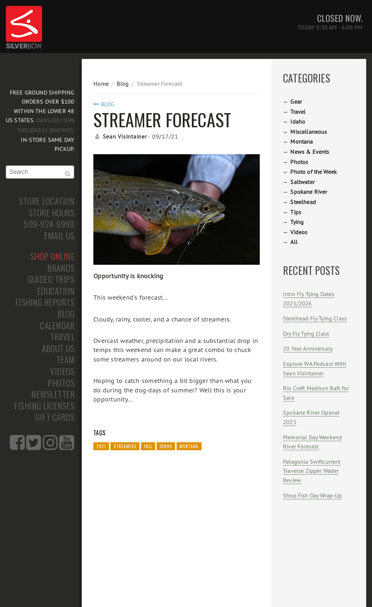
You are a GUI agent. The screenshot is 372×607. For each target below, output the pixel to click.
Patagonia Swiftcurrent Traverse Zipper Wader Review (312, 471)
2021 (101, 446)
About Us (58, 348)
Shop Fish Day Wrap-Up (312, 495)
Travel (62, 337)
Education (56, 291)
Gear (296, 101)
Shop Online (53, 256)
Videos (62, 371)
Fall (148, 446)
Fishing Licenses (44, 406)
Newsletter (52, 394)
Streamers (125, 446)
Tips (295, 212)
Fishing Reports (45, 302)
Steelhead (303, 201)
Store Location (46, 201)
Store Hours (52, 213)
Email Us (59, 235)
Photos (61, 383)
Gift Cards (54, 417)
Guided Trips (51, 279)
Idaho (166, 446)
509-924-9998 (49, 224)
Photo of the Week (313, 171)
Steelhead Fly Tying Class (315, 318)
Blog (65, 314)
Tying (297, 221)
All (293, 241)
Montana (188, 446)
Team (65, 360)
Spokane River (308, 191)
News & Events (309, 151)
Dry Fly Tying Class (306, 333)
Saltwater (302, 181)
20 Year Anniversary (307, 348)
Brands (60, 268)
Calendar (57, 325)
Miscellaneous (308, 131)
